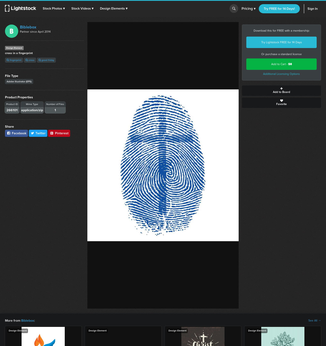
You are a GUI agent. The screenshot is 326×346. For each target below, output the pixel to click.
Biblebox (28, 27)
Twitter (38, 133)
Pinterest (59, 133)
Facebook (16, 133)
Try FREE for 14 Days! (279, 8)
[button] (54, 8)
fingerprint (14, 60)
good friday (46, 60)
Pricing (248, 8)
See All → (314, 321)
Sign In (313, 8)
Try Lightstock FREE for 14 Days (281, 42)
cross (30, 60)
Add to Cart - (281, 64)
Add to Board (281, 90)
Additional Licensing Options (281, 74)
